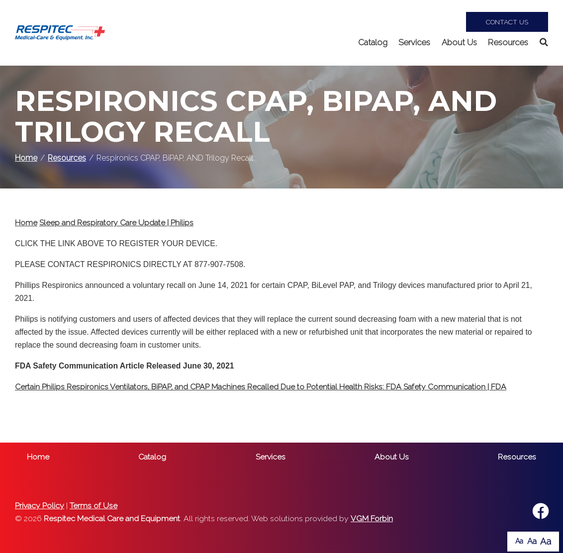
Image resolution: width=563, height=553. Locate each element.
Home (26, 158)
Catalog (372, 42)
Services (414, 42)
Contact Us (507, 22)
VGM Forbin (372, 518)
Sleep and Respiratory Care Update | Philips (116, 222)
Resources (508, 42)
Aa (519, 541)
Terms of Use (93, 505)
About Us (459, 42)
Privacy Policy (39, 505)
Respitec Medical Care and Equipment (112, 518)
